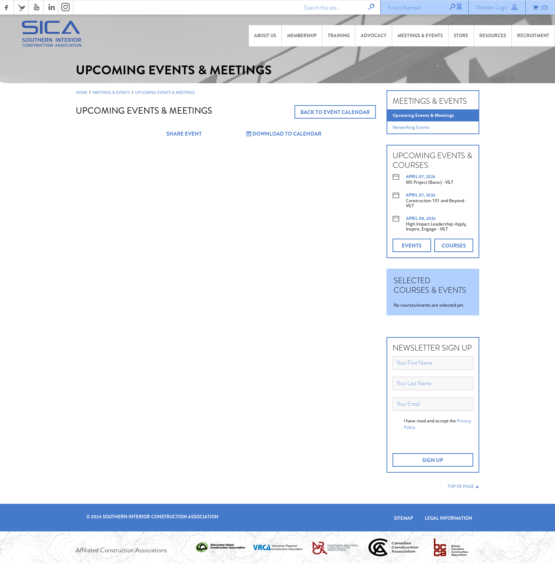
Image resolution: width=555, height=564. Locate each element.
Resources (492, 35)
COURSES (454, 246)
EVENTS (412, 246)
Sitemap (403, 518)
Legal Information (448, 518)
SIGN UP (432, 461)
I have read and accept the (437, 424)
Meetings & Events (420, 35)
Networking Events (411, 128)
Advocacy (374, 35)
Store (461, 35)
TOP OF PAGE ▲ (463, 487)
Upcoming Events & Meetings (165, 93)
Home (81, 93)
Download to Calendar (283, 134)
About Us (265, 35)
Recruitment (533, 35)
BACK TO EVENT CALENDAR (335, 113)
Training (339, 35)
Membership (302, 35)
